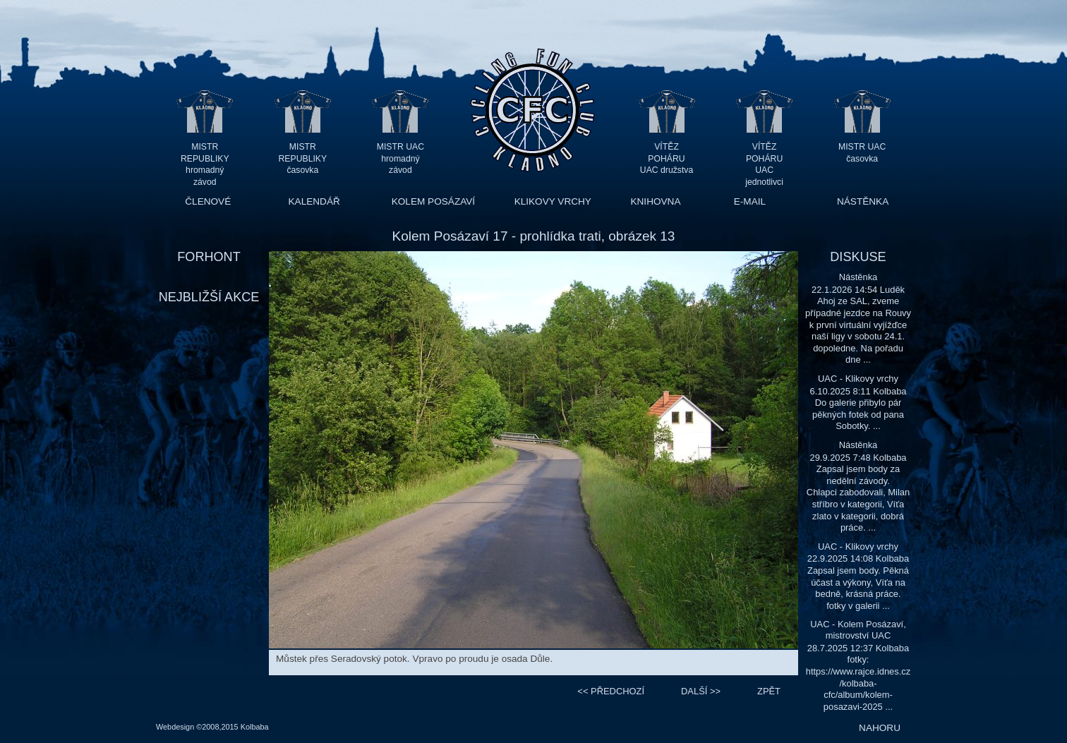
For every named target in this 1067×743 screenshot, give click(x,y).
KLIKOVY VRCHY (552, 201)
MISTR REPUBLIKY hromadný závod (205, 158)
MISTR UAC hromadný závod (400, 158)
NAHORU (879, 728)
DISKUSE (858, 257)
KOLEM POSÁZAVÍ (433, 201)
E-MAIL (750, 201)
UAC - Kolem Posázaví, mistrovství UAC (858, 630)
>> (701, 691)
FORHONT (208, 257)
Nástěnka (858, 277)
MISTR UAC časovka (862, 153)
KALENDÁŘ (314, 201)
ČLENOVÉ (208, 201)
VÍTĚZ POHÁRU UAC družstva (666, 158)
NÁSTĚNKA (862, 201)
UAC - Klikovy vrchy (858, 378)
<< (610, 691)
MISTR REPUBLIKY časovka (303, 158)
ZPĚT (768, 691)
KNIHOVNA (655, 201)
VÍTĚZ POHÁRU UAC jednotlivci (764, 158)
